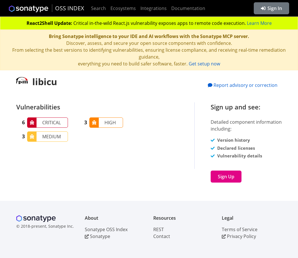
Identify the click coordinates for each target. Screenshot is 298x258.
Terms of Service (239, 229)
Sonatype (97, 236)
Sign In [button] (271, 8)
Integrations (153, 8)
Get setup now (204, 64)
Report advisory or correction (242, 85)
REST (158, 229)
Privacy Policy (239, 236)
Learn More (259, 23)
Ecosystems (123, 8)
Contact (161, 236)
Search (98, 8)
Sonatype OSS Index (106, 229)
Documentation (188, 8)
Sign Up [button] (226, 176)
